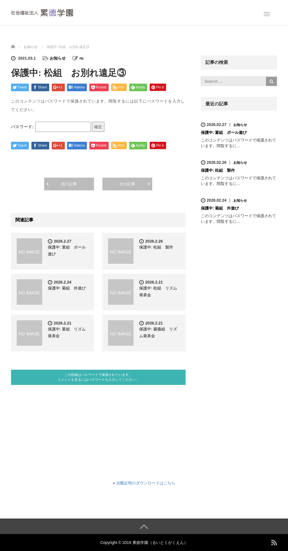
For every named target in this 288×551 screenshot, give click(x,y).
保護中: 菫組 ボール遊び (224, 132)
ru (81, 58)
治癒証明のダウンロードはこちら (145, 483)
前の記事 (69, 184)
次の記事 (127, 184)
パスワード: (51, 127)
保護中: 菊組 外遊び (67, 288)
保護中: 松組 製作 (156, 247)
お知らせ (58, 58)
